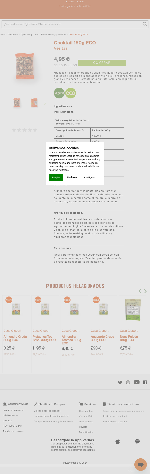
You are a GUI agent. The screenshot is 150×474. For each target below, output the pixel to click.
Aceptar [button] (56, 177)
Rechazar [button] (72, 177)
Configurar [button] (89, 177)
